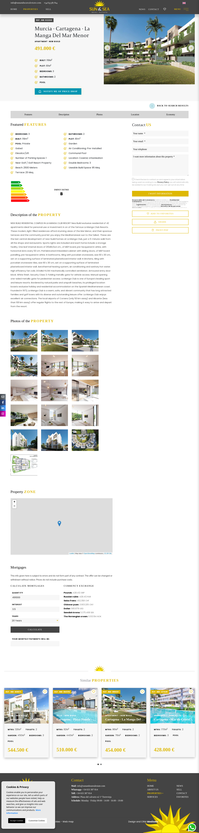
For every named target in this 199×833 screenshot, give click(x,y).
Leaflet (71, 553)
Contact (153, 9)
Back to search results (168, 106)
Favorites (183, 797)
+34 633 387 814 (50, 2)
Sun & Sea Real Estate (99, 6)
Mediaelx (152, 821)
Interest (17, 604)
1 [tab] (98, 764)
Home (14, 9)
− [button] (14, 506)
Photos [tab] (99, 114)
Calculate (35, 629)
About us (152, 789)
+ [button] (14, 502)
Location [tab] (135, 114)
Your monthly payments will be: (31, 639)
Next (191, 47)
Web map (68, 821)
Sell (48, 9)
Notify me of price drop (58, 91)
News (142, 9)
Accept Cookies (16, 820)
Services (152, 797)
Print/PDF (160, 230)
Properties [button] (30, 9)
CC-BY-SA (107, 553)
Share (160, 222)
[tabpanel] (26, 723)
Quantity (17, 593)
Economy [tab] (170, 114)
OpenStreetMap (89, 553)
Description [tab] (64, 114)
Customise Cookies (37, 820)
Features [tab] (28, 114)
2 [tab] (101, 764)
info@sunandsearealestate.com (26, 2)
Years (15, 616)
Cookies (55, 821)
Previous (107, 47)
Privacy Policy (163, 182)
